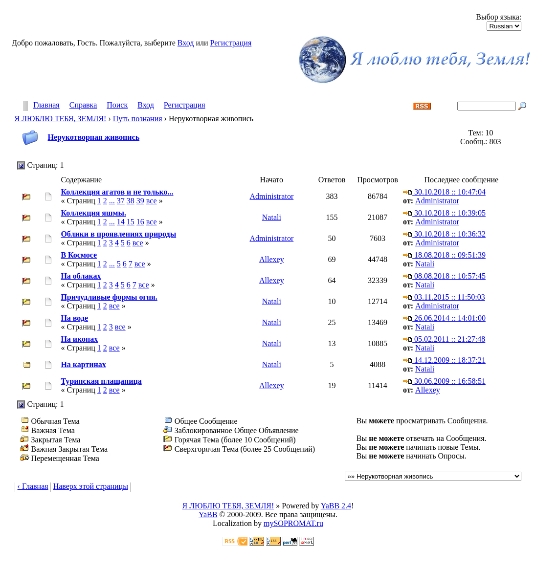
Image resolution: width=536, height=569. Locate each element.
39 (140, 201)
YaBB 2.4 (336, 506)
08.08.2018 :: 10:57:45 (444, 276)
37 (121, 201)
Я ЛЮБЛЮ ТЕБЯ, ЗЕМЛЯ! (61, 118)
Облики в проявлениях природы (118, 234)
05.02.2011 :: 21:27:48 (444, 339)
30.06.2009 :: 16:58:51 (444, 381)
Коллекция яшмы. (93, 213)
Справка (83, 105)
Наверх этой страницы (90, 486)
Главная (46, 105)
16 (140, 222)
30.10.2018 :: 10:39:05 (444, 213)
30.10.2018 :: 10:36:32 (444, 234)
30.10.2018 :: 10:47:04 (444, 192)
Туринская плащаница (101, 381)
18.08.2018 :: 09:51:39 (444, 255)
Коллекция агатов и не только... (117, 192)
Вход (186, 43)
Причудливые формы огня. (109, 297)
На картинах (83, 364)
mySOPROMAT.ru (293, 523)
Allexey (271, 259)
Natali (271, 217)
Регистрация (230, 43)
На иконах (79, 339)
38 (130, 201)
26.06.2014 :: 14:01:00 (444, 318)
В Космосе (79, 255)
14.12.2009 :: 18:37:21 (444, 360)
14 (121, 222)
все (151, 201)
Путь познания (137, 118)
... (112, 201)
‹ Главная (33, 486)
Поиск (117, 105)
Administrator (271, 196)
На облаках (81, 276)
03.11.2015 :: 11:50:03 (444, 297)
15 (130, 222)
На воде (74, 318)
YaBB (208, 514)
